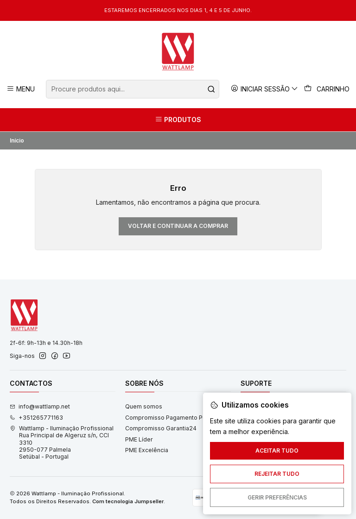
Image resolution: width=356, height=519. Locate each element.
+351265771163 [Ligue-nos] (36, 417)
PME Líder (139, 439)
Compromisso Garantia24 (161, 428)
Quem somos (143, 406)
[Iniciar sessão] (264, 89)
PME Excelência (146, 450)
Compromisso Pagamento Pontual (172, 417)
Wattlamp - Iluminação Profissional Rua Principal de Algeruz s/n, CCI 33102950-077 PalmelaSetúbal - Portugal (62, 442)
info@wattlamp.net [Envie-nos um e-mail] (40, 406)
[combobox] (132, 89)
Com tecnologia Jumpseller (128, 501)
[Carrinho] (327, 89)
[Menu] (21, 89)
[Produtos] (178, 119)
